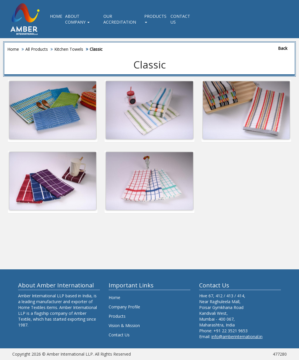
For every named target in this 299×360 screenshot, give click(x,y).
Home (56, 16)
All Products (36, 49)
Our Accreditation (119, 19)
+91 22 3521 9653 (230, 330)
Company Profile (124, 307)
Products (155, 18)
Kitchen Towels (68, 49)
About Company (77, 19)
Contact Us (180, 19)
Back (282, 48)
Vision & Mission (124, 325)
